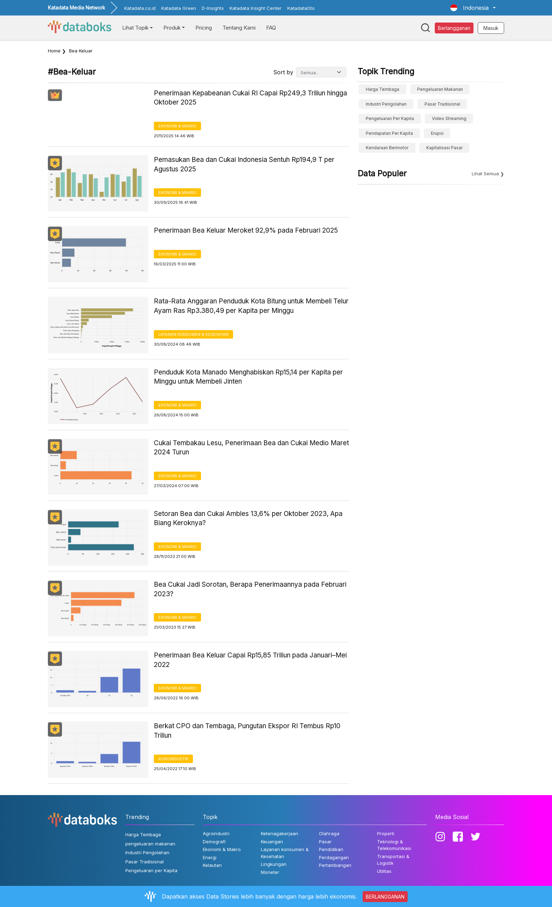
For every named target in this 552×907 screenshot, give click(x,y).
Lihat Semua (485, 173)
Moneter (270, 872)
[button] (472, 8)
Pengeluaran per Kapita (390, 118)
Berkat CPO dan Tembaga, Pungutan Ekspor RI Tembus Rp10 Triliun (247, 730)
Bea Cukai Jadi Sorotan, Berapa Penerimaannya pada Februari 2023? (250, 589)
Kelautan (212, 865)
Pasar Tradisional (442, 104)
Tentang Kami (239, 27)
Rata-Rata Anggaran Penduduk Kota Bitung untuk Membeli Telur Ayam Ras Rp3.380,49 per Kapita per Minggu (251, 306)
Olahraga (329, 833)
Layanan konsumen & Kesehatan (193, 334)
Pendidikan (331, 849)
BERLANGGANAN (385, 897)
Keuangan (272, 841)
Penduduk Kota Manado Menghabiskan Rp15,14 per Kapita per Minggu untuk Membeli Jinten (248, 377)
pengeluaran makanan (440, 89)
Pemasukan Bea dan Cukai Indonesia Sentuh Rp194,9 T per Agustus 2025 (244, 164)
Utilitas (384, 871)
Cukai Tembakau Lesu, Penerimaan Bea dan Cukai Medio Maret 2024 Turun (251, 447)
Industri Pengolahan (386, 104)
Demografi (214, 841)
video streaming (449, 118)
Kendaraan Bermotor (387, 147)
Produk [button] (172, 27)
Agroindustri (173, 758)
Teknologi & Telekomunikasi (394, 845)
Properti (385, 833)
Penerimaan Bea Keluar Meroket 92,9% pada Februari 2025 (246, 230)
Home (54, 50)
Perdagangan (334, 857)
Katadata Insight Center (256, 8)
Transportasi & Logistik (393, 860)
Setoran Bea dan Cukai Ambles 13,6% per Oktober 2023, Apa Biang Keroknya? (248, 518)
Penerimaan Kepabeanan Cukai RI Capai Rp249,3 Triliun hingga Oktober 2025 (250, 98)
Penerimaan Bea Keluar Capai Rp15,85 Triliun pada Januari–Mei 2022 (250, 660)
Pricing (203, 27)
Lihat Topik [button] (135, 27)
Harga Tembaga (382, 89)
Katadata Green (178, 8)
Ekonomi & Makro (177, 126)
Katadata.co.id (140, 8)
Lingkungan (274, 864)
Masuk (490, 28)
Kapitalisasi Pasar (444, 147)
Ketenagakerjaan (279, 833)
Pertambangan (335, 865)
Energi (210, 857)
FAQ (271, 27)
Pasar (325, 841)
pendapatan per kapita (389, 133)
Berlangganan (454, 28)
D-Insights (213, 8)
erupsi (437, 133)
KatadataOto (301, 8)
